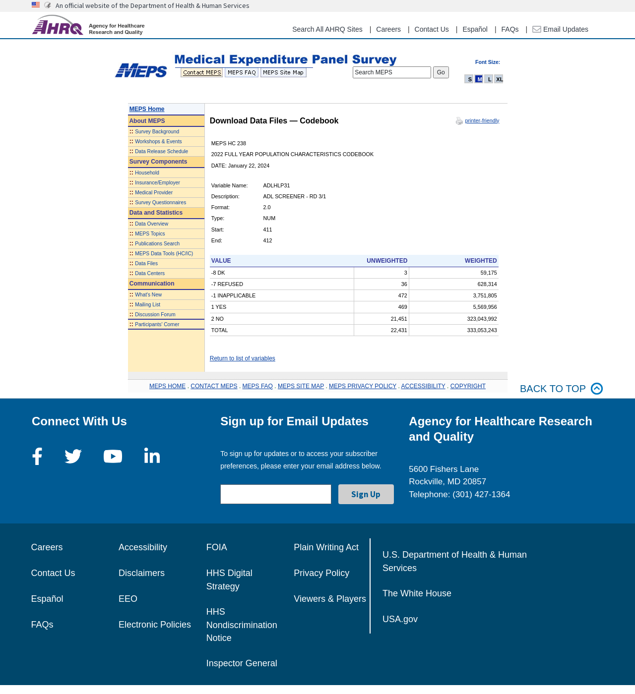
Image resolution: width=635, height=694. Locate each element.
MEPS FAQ (258, 386)
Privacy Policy (321, 573)
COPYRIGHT (468, 386)
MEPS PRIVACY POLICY (362, 386)
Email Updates (560, 29)
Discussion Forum (155, 314)
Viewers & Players (330, 599)
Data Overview (151, 224)
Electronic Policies (155, 625)
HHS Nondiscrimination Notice (241, 625)
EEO (128, 599)
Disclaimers (142, 573)
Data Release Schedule (161, 151)
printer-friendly (482, 120)
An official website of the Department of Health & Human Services (153, 5)
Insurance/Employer (157, 182)
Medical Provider (154, 192)
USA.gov (400, 619)
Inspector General (241, 663)
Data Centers (150, 273)
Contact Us (432, 29)
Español (475, 29)
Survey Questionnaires (160, 202)
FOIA (216, 547)
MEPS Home (147, 109)
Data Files (146, 263)
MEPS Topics (150, 233)
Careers (388, 29)
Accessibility (143, 547)
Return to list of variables (242, 358)
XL (499, 79)
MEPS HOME (167, 386)
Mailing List (147, 304)
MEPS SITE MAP (301, 386)
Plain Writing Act (326, 547)
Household (147, 172)
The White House (416, 593)
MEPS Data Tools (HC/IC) (164, 253)
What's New (148, 294)
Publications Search (157, 243)
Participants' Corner (157, 324)
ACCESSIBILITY (423, 386)
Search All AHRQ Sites (327, 29)
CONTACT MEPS (213, 386)
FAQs (510, 29)
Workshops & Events (158, 141)
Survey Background (157, 131)
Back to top (561, 389)
